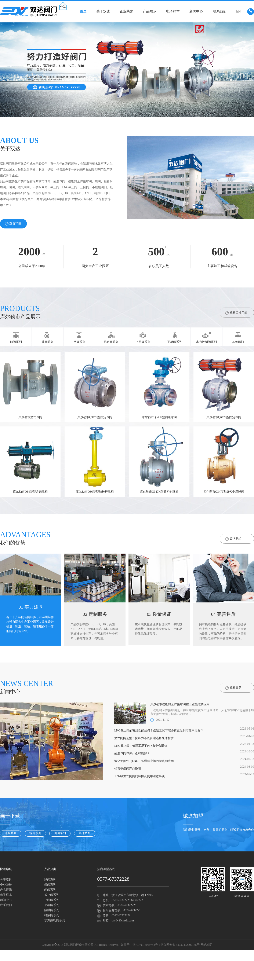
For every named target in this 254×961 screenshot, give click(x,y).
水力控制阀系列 (54, 920)
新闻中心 (196, 11)
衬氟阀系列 (51, 915)
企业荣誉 (126, 11)
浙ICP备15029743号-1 (146, 945)
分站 (63, 7)
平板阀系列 (51, 905)
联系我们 (219, 11)
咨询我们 (233, 539)
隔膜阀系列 (51, 910)
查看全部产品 (236, 313)
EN (238, 11)
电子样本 (173, 11)
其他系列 (85, 833)
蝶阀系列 (35, 833)
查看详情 (13, 223)
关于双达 (103, 11)
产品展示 (149, 11)
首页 (83, 11)
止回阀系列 (51, 900)
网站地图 (206, 945)
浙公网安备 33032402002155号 (180, 945)
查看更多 (233, 688)
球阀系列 (11, 833)
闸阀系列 (60, 833)
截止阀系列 (51, 895)
